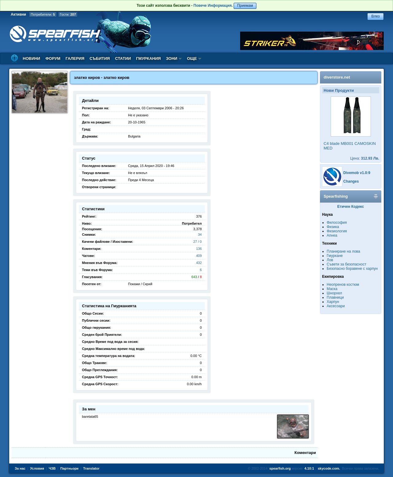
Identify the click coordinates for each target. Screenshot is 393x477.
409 (199, 256)
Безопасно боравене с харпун (352, 268)
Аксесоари (336, 306)
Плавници (335, 297)
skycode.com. (329, 468)
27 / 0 (197, 241)
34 (200, 234)
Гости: (68, 14)
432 (199, 263)
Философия (337, 222)
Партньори (69, 468)
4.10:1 (309, 468)
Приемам (245, 5)
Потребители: (43, 14)
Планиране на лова (343, 251)
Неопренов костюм (343, 284)
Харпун (333, 302)
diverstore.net (337, 77)
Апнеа (332, 235)
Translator (91, 468)
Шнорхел (334, 293)
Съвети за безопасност (346, 264)
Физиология (337, 231)
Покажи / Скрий (140, 284)
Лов (330, 260)
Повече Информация (212, 5)
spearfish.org (280, 468)
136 (199, 248)
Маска (332, 289)
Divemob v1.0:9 (356, 173)
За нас (20, 468)
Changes (351, 181)
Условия (37, 468)
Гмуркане (335, 256)
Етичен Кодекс (350, 206)
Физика (333, 227)
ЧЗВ (52, 468)
